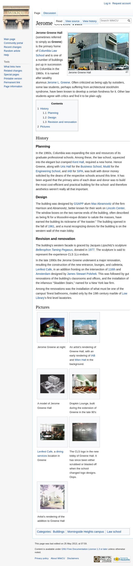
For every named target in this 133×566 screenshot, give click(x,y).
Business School (91, 166)
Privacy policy (42, 558)
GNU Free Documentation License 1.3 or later (84, 549)
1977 (91, 249)
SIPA (80, 171)
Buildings (58, 531)
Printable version (13, 78)
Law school (114, 531)
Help (6, 55)
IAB (69, 171)
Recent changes (12, 47)
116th (111, 269)
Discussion (49, 13)
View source (72, 21)
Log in (107, 3)
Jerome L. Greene (58, 82)
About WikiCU (58, 558)
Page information (13, 86)
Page (37, 13)
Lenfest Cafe (44, 269)
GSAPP (78, 203)
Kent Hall (78, 162)
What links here (12, 66)
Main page (9, 39)
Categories (44, 531)
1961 (51, 226)
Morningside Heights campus (86, 531)
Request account (121, 3)
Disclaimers (73, 558)
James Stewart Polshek (82, 273)
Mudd (106, 166)
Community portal (13, 43)
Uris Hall (65, 166)
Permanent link (12, 82)
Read (59, 21)
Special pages (11, 74)
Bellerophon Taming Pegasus (54, 249)
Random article (12, 51)
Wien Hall (80, 359)
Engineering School (48, 171)
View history (90, 21)
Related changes (13, 70)
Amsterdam (43, 273)
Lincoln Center (115, 208)
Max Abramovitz (101, 203)
